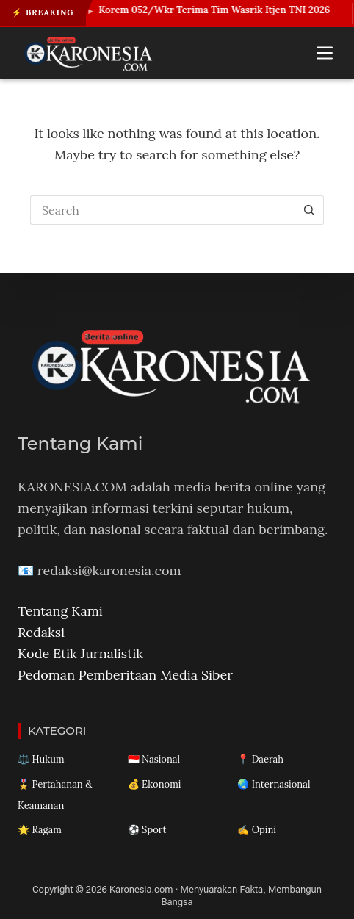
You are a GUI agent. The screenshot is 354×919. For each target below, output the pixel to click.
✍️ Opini (256, 830)
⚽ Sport (147, 830)
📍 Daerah (260, 759)
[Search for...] (162, 210)
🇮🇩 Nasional (154, 759)
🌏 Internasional (273, 784)
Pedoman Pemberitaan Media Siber (125, 674)
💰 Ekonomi (154, 784)
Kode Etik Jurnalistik (80, 653)
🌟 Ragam (40, 830)
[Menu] (325, 53)
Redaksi (41, 632)
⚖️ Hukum (41, 759)
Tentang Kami (60, 610)
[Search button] (309, 210)
